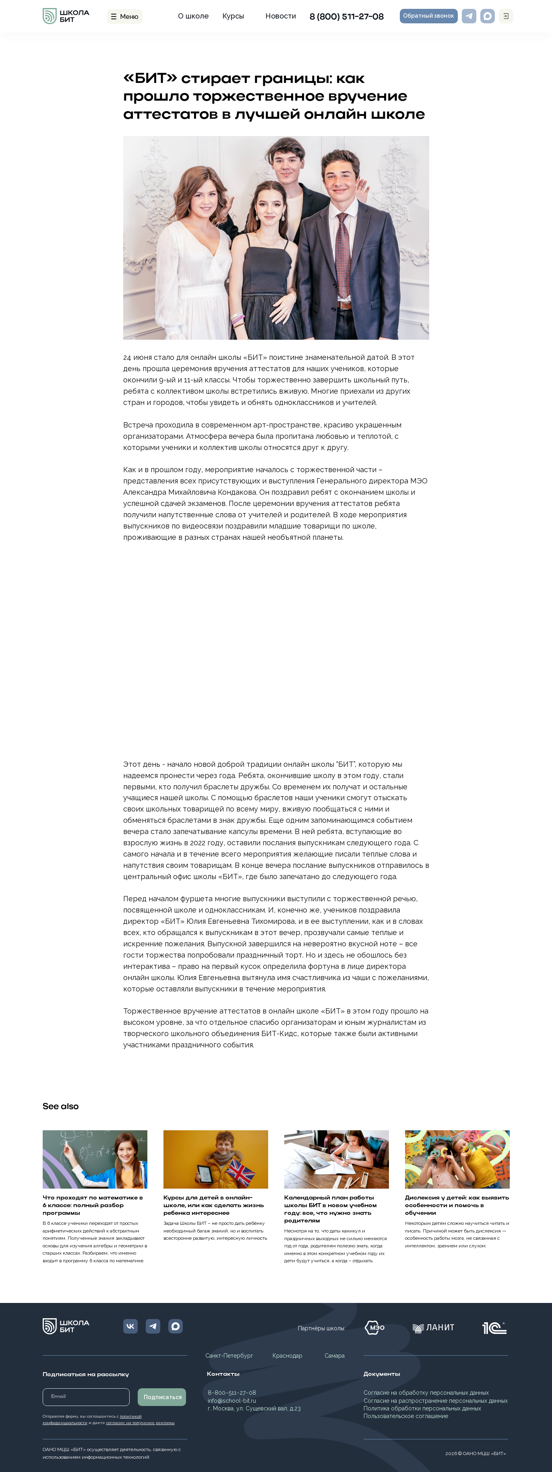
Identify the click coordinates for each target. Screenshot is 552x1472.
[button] (429, 16)
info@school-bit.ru (232, 1401)
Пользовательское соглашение (406, 1416)
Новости (280, 16)
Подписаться (163, 1397)
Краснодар (287, 1355)
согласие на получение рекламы (140, 1422)
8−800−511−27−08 (232, 1392)
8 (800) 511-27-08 (347, 17)
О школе (193, 16)
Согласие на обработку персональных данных (426, 1392)
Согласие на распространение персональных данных (436, 1401)
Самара (335, 1355)
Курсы (233, 16)
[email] (86, 1397)
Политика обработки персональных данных (422, 1408)
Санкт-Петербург (229, 1355)
